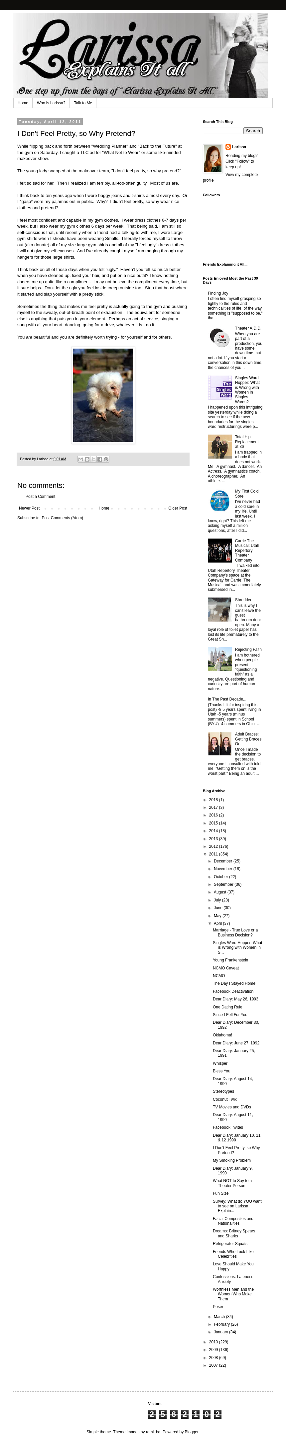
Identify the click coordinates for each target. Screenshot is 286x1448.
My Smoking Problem (232, 1160)
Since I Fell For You (230, 1014)
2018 (214, 799)
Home (23, 103)
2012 (214, 846)
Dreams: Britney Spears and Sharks (234, 1233)
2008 (214, 1357)
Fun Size (220, 1193)
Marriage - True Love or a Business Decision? (235, 932)
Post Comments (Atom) (62, 518)
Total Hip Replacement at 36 (247, 442)
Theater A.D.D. (248, 328)
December (223, 861)
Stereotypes (223, 1091)
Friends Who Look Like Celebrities (233, 1254)
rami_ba (153, 1432)
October (221, 876)
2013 (214, 838)
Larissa (239, 147)
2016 (214, 815)
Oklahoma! (222, 1035)
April (218, 923)
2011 (214, 854)
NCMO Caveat (226, 968)
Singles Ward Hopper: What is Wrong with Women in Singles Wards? (247, 390)
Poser (218, 1306)
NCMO (219, 975)
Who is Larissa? (51, 103)
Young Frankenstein (230, 960)
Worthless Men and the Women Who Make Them (233, 1294)
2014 (214, 830)
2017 (214, 807)
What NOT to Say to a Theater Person (232, 1183)
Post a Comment (40, 496)
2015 (214, 823)
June (218, 907)
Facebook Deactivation (233, 991)
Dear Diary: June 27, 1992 (236, 1043)
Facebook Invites (228, 1127)
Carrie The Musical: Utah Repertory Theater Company (247, 551)
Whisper (220, 1063)
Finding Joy (218, 293)
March (220, 1316)
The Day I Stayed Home (234, 983)
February (222, 1324)
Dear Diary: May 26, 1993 (235, 999)
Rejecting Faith (248, 649)
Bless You (221, 1071)
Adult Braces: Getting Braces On (248, 739)
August (220, 892)
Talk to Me (83, 103)
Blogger (192, 1432)
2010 (214, 1342)
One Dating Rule (227, 1007)
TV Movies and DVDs (232, 1107)
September (224, 884)
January (221, 1332)
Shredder (243, 600)
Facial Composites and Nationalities (233, 1221)
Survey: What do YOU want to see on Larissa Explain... (237, 1206)
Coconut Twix (225, 1099)
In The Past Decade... (227, 699)
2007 (214, 1365)
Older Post (177, 508)
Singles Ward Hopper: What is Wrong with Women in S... (237, 947)
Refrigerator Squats (230, 1243)
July (218, 900)
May (218, 915)
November (223, 868)
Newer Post (29, 508)
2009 (214, 1349)
